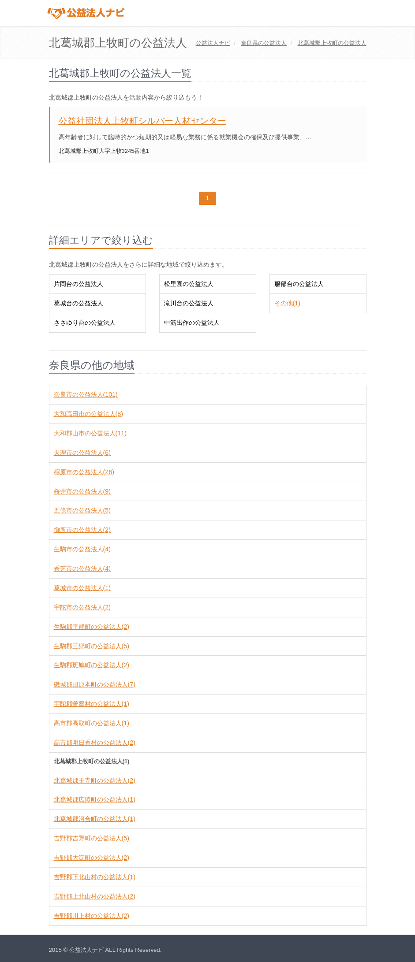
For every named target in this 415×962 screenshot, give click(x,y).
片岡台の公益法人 (78, 283)
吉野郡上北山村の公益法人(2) (94, 896)
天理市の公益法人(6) (82, 452)
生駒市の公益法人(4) (82, 549)
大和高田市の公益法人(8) (88, 413)
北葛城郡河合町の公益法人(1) (94, 818)
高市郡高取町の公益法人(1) (91, 723)
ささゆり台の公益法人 (85, 322)
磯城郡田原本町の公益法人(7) (94, 684)
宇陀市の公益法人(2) (82, 607)
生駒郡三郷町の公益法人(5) (91, 646)
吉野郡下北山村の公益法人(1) (94, 876)
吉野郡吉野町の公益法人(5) (91, 838)
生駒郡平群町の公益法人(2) (91, 626)
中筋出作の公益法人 (192, 322)
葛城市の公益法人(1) (82, 587)
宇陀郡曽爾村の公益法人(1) (91, 703)
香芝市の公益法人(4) (82, 568)
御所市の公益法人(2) (82, 529)
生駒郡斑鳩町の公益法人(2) (91, 665)
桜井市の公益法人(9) (82, 491)
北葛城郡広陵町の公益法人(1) (94, 799)
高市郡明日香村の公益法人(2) (94, 742)
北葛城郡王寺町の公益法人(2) (94, 780)
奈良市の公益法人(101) (86, 394)
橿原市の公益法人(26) (84, 471)
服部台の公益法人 (299, 283)
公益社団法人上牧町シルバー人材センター (142, 121)
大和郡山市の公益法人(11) (90, 433)
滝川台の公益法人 (188, 303)
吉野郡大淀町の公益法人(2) (91, 857)
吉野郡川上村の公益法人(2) (91, 915)
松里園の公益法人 (188, 283)
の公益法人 (264, 43)
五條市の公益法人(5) (82, 510)
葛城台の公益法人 (78, 303)
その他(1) (287, 303)
